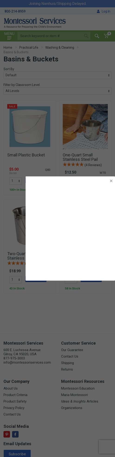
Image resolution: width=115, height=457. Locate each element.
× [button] (111, 181)
